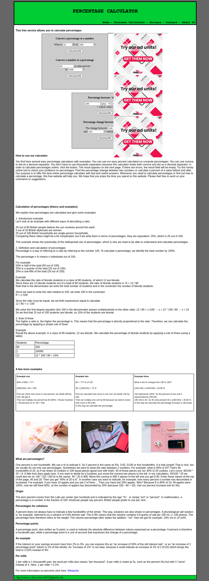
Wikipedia (73, 570)
